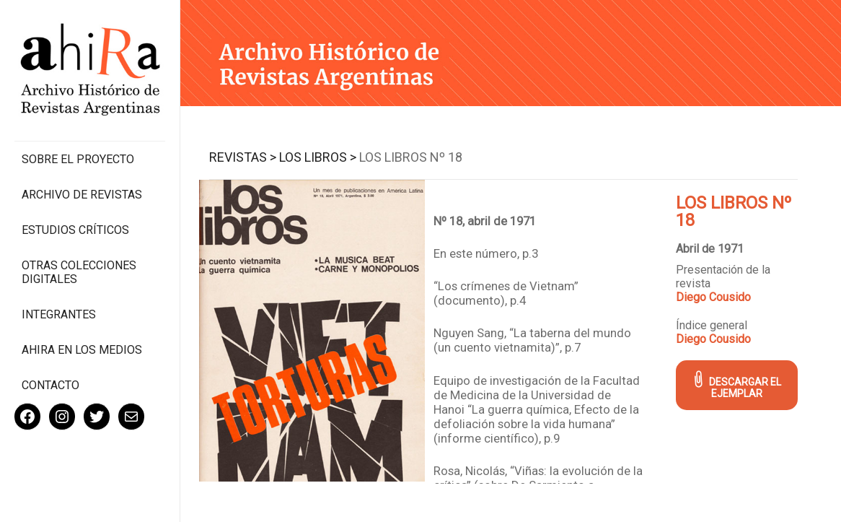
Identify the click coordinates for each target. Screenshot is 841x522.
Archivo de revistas (82, 194)
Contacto (50, 385)
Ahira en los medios (82, 350)
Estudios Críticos (75, 230)
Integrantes (59, 314)
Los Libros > (317, 157)
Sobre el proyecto (78, 159)
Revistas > (242, 157)
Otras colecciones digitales (79, 272)
